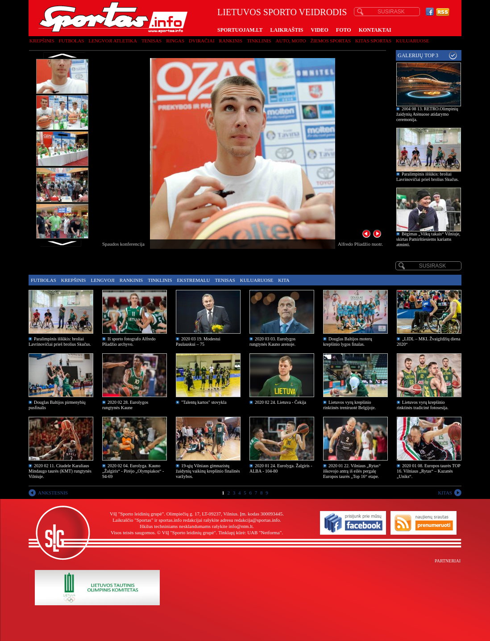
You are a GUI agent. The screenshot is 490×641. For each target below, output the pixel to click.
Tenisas (151, 40)
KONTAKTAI (375, 30)
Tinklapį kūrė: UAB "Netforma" (250, 532)
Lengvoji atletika (112, 40)
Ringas (175, 40)
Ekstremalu (193, 280)
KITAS (445, 492)
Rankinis (231, 40)
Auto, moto (291, 40)
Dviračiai (201, 40)
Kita (283, 280)
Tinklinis (259, 40)
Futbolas (71, 40)
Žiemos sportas (331, 40)
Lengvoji (102, 280)
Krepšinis (41, 40)
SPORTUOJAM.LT (239, 30)
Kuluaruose (412, 40)
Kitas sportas (373, 40)
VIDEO (319, 30)
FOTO (343, 30)
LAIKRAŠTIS (286, 30)
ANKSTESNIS (53, 492)
